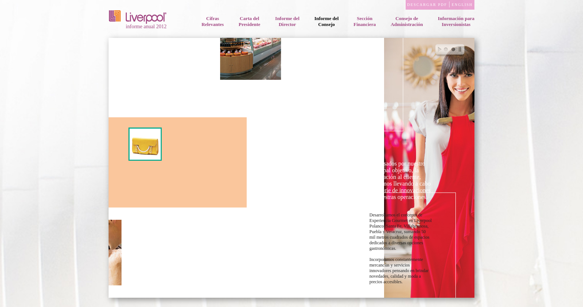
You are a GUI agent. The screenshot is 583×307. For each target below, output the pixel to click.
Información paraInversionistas (456, 21)
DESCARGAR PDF (427, 5)
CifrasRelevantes (213, 21)
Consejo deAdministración (407, 21)
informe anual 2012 (138, 24)
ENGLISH (462, 5)
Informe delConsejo (326, 21)
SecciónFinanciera (365, 21)
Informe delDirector (287, 21)
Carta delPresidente (249, 21)
